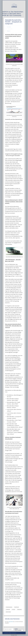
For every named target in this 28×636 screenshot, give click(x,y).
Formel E (13, 609)
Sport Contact (8, 611)
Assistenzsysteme (9, 607)
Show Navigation (21, 11)
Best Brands (17, 607)
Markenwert (19, 609)
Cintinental (8, 609)
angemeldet (11, 621)
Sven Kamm (9, 26)
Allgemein (8, 30)
